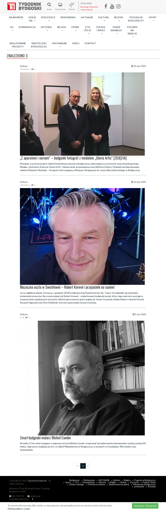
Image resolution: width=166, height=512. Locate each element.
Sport (68, 482)
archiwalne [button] (59, 45)
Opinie (123, 482)
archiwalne (139, 486)
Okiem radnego (76, 484)
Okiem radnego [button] (116, 30)
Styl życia (134, 482)
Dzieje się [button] (32, 19)
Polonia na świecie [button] (132, 32)
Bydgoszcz (75, 480)
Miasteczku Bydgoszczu (39, 45)
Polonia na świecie (96, 484)
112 (77, 482)
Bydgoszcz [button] (48, 19)
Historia (102, 482)
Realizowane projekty (18, 45)
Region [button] (118, 19)
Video (75, 43)
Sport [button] (153, 19)
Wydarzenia (68, 17)
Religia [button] (61, 28)
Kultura (116, 480)
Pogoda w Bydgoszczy (136, 19)
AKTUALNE (87, 17)
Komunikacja (27, 27)
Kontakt (90, 43)
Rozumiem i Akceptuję (145, 505)
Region (127, 480)
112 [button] (11, 28)
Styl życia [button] (87, 30)
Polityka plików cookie (19, 508)
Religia (113, 482)
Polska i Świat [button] (100, 30)
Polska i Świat (149, 482)
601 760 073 (16, 496)
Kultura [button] (103, 19)
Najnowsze (16, 17)
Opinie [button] (75, 28)
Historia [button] (46, 28)
